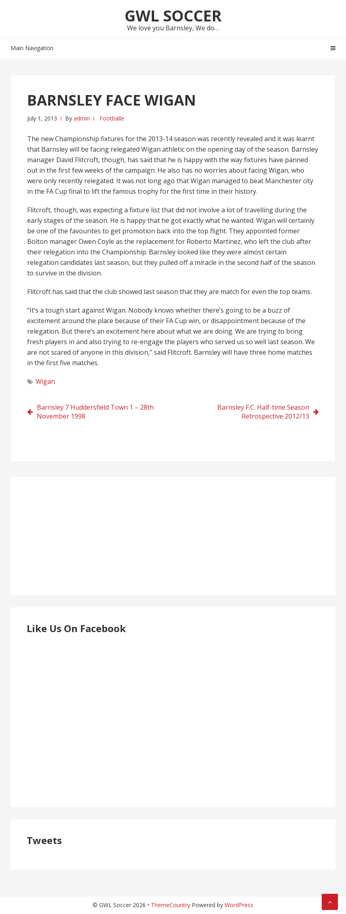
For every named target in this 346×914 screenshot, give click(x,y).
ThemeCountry (170, 905)
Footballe (112, 118)
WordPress (239, 905)
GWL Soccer (173, 15)
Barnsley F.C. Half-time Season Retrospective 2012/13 (263, 412)
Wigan (45, 381)
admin (82, 118)
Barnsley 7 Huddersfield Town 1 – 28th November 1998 (95, 412)
